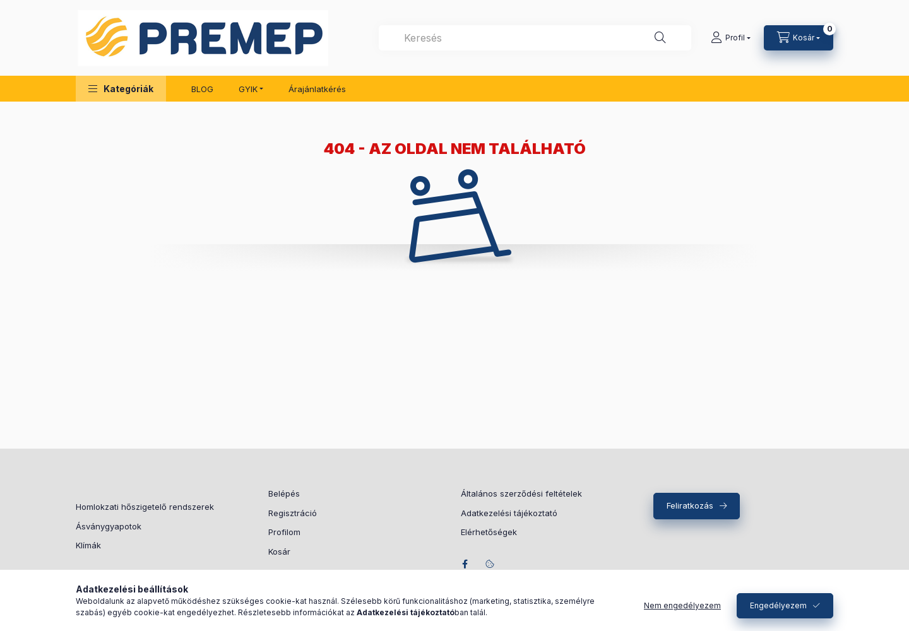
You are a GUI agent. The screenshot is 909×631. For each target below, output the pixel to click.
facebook (464, 564)
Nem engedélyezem (682, 605)
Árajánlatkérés (317, 89)
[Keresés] (660, 38)
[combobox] (535, 37)
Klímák (88, 545)
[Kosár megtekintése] (798, 37)
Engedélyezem (778, 605)
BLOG (202, 89)
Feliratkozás (690, 505)
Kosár (279, 551)
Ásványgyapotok (108, 526)
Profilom (284, 532)
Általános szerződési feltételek (521, 493)
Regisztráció (292, 513)
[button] (121, 89)
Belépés (284, 493)
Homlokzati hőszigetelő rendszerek (145, 507)
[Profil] (731, 37)
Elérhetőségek (489, 532)
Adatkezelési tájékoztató (509, 513)
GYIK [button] (248, 89)
